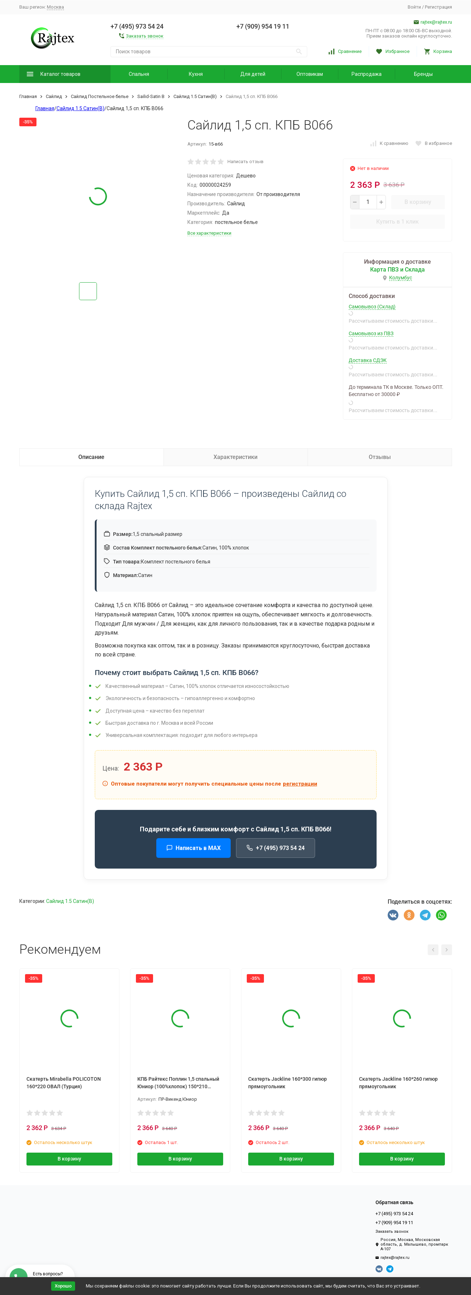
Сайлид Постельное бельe (99, 96)
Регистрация (438, 7)
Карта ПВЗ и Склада (397, 269)
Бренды (423, 74)
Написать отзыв (245, 161)
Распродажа (367, 74)
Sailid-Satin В (151, 96)
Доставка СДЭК (368, 360)
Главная (28, 96)
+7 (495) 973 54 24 (275, 848)
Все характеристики (209, 233)
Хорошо (63, 1286)
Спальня (139, 74)
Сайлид (54, 96)
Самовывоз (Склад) (372, 306)
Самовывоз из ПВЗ (371, 333)
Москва (55, 7)
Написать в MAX (193, 848)
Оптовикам (309, 74)
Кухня (196, 74)
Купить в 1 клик (397, 221)
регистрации (300, 784)
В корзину (417, 202)
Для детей (252, 74)
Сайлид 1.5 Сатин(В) (195, 96)
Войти (414, 7)
